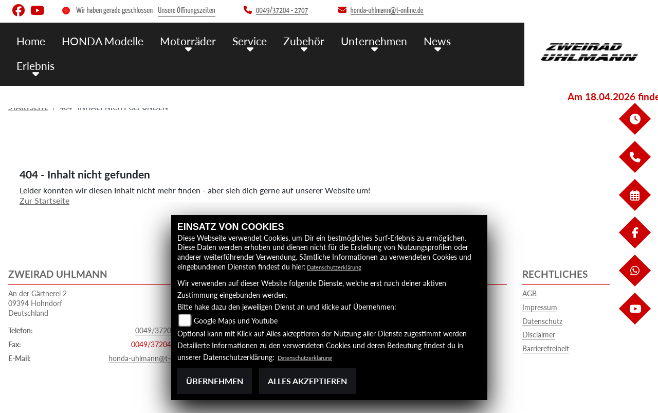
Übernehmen (214, 381)
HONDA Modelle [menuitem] (125, 40)
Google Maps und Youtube (236, 320)
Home (58, 40)
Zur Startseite (44, 200)
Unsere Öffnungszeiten (186, 10)
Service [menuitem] (261, 40)
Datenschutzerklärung (341, 266)
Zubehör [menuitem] (312, 40)
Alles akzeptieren (307, 381)
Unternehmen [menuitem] (377, 40)
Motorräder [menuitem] (204, 40)
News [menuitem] (436, 40)
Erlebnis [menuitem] (482, 40)
